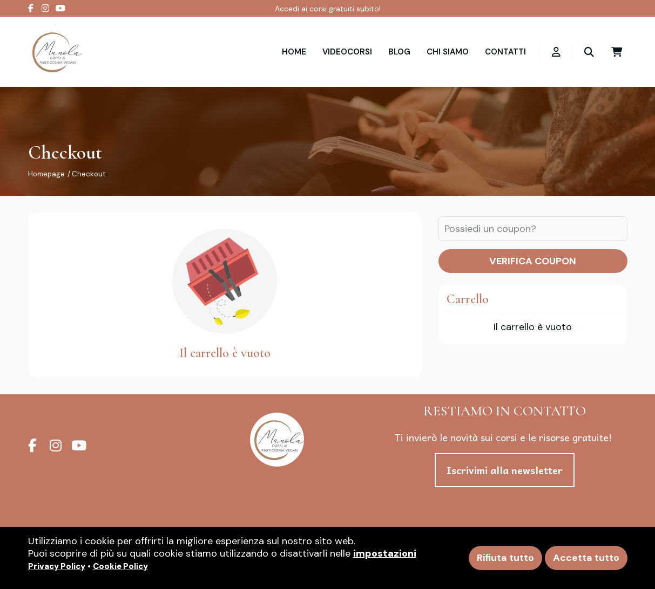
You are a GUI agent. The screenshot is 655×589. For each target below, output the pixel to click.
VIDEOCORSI (347, 51)
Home (294, 51)
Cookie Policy (120, 566)
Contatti (505, 51)
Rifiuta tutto (505, 557)
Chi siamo (448, 51)
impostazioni (384, 553)
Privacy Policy (56, 566)
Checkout (88, 174)
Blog (399, 51)
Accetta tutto (586, 557)
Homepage (46, 174)
